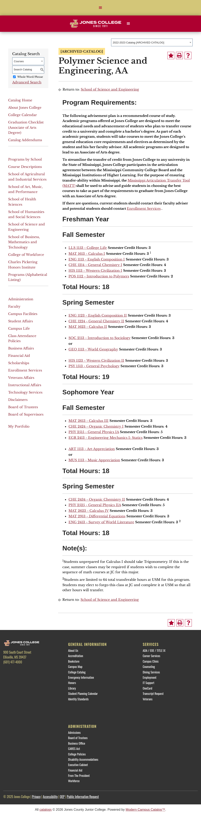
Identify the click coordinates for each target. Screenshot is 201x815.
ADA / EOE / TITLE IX (154, 650)
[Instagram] (30, 670)
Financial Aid (19, 356)
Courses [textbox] (19, 61)
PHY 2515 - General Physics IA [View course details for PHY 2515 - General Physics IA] (93, 432)
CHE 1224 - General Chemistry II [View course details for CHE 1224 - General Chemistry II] (96, 321)
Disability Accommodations (83, 759)
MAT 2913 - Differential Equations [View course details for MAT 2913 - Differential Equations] (96, 516)
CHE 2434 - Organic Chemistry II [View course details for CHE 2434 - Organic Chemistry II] (96, 499)
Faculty (14, 306)
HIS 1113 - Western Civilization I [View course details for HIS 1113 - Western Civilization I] (95, 270)
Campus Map (75, 666)
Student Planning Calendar (83, 693)
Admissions (74, 732)
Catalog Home (20, 100)
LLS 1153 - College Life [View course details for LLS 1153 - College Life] (87, 248)
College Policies (77, 754)
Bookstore (73, 661)
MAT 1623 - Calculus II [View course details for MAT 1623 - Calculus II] (87, 327)
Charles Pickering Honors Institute (23, 264)
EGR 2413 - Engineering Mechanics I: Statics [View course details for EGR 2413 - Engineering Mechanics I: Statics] (105, 438)
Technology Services (25, 392)
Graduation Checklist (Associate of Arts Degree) (26, 127)
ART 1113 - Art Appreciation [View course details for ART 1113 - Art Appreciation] (91, 449)
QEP (62, 796)
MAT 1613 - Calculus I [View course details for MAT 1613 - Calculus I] (86, 254)
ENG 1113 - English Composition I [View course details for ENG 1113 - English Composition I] (96, 259)
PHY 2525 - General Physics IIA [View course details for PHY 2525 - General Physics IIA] (94, 505)
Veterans (147, 699)
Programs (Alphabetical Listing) (27, 277)
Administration (20, 299)
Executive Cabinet (78, 764)
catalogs (46, 809)
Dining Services (151, 672)
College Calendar (22, 115)
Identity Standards (78, 699)
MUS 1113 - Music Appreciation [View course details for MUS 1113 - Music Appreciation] (94, 460)
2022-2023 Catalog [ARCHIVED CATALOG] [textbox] (138, 42)
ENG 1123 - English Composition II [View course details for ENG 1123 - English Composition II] (97, 315)
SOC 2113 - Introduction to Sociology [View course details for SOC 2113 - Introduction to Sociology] (99, 338)
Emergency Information (81, 677)
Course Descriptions (25, 167)
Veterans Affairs (21, 378)
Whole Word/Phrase (30, 76)
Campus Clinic (151, 661)
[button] (100, 8)
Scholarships (18, 363)
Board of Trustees (23, 407)
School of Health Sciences (22, 201)
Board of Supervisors (25, 414)
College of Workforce (26, 255)
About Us (73, 650)
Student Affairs (20, 321)
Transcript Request (153, 693)
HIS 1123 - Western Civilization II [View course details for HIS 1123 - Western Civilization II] (96, 360)
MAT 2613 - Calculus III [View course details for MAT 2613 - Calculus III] (88, 421)
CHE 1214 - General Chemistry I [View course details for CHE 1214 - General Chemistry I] (95, 265)
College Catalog (77, 672)
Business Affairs (21, 348)
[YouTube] (41, 670)
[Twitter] (19, 670)
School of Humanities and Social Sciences (26, 214)
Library (72, 688)
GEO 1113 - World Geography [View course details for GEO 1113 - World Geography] (93, 349)
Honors (72, 682)
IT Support (148, 682)
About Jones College (24, 107)
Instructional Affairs (24, 385)
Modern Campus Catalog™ (145, 809)
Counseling (149, 666)
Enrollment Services (25, 370)
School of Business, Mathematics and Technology (24, 242)
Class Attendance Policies (22, 338)
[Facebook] (8, 670)
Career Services (151, 655)
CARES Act (74, 748)
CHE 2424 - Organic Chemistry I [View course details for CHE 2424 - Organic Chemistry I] (96, 426)
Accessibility (50, 796)
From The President (79, 775)
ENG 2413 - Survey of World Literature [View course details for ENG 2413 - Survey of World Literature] (101, 522)
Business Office (76, 743)
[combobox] (152, 42)
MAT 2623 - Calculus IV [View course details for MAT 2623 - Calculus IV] (88, 511)
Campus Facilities (22, 314)
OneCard (147, 688)
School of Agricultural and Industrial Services (27, 176)
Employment (149, 677)
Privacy (36, 796)
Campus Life (19, 328)
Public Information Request (83, 796)
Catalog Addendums (25, 140)
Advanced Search (26, 82)
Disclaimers (18, 400)
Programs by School (25, 159)
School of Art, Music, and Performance (25, 189)
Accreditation (75, 655)
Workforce (74, 780)
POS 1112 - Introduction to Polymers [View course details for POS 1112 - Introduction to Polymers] (98, 276)
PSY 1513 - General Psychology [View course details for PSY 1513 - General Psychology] (93, 366)
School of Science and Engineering (26, 227)
